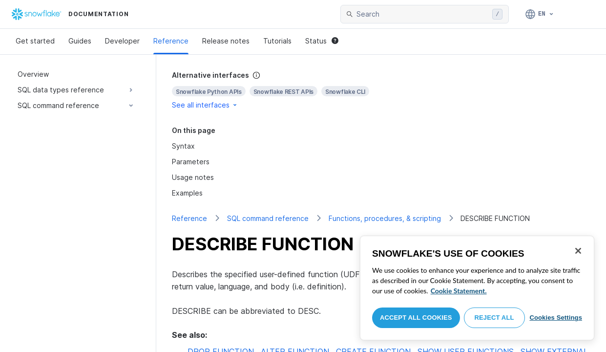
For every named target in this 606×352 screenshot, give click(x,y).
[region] (477, 288)
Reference (170, 41)
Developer (122, 41)
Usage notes (193, 177)
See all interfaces (205, 105)
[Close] (578, 251)
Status (321, 41)
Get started (35, 41)
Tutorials (277, 41)
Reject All (494, 317)
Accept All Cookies (416, 317)
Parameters (190, 161)
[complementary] (381, 90)
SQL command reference (268, 218)
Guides (79, 41)
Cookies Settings (555, 317)
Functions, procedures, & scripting (385, 218)
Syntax (183, 146)
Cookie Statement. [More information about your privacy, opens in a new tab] (459, 290)
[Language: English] (540, 14)
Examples (187, 193)
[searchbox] (422, 14)
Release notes (226, 41)
